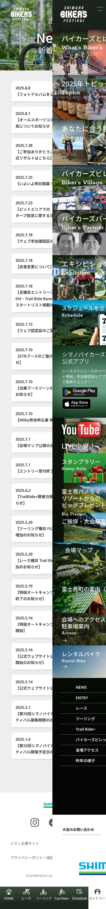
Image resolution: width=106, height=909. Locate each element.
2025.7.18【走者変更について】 (34, 263)
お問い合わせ (85, 857)
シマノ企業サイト (24, 843)
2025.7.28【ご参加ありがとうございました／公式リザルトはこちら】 (48, 152)
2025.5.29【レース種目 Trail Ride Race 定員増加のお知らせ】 (47, 560)
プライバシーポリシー (78, 843)
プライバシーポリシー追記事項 (35, 857)
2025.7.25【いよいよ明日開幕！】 (36, 180)
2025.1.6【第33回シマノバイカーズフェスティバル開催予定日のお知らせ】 (44, 745)
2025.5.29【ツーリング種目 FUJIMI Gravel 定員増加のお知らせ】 (48, 528)
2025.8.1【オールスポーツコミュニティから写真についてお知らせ (47, 120)
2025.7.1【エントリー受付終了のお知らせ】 (46, 468)
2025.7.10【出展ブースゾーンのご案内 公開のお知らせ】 (46, 388)
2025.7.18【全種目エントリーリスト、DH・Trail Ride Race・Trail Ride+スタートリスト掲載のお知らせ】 (45, 295)
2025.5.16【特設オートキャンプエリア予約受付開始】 (48, 624)
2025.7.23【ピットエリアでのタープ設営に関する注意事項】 (42, 209)
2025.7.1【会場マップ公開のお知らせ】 (42, 442)
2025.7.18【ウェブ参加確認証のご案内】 (42, 238)
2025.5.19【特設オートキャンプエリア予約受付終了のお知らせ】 (48, 592)
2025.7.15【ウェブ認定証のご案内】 (38, 327)
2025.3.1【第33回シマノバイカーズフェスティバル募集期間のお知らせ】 (44, 714)
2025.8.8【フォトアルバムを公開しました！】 (48, 91)
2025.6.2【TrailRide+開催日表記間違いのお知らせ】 (47, 497)
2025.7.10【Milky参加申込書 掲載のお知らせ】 (47, 417)
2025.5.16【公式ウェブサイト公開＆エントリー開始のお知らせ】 (48, 656)
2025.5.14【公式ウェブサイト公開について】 (46, 685)
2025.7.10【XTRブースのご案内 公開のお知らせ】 (46, 356)
